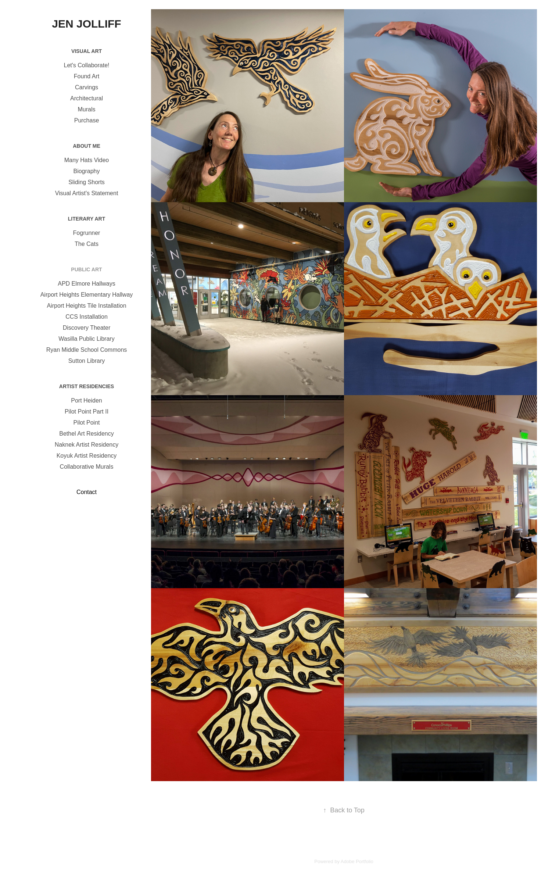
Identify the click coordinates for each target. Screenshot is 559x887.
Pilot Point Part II (86, 411)
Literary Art (86, 219)
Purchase (86, 120)
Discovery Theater (87, 328)
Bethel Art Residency (86, 433)
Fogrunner (86, 233)
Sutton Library (86, 361)
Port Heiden (86, 400)
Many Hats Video (86, 160)
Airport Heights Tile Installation (86, 306)
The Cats (86, 244)
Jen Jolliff (86, 24)
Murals (86, 109)
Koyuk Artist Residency (87, 456)
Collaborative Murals (87, 467)
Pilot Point (86, 422)
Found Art (86, 76)
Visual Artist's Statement (86, 193)
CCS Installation (86, 317)
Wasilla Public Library (86, 339)
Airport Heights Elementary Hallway (86, 295)
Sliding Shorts (86, 182)
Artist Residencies (86, 386)
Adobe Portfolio (357, 861)
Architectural (86, 98)
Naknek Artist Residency (86, 444)
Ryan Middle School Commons (86, 350)
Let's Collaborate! (86, 65)
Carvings (86, 87)
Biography (86, 171)
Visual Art (86, 51)
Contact (86, 492)
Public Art (86, 269)
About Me (86, 146)
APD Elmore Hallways (86, 283)
